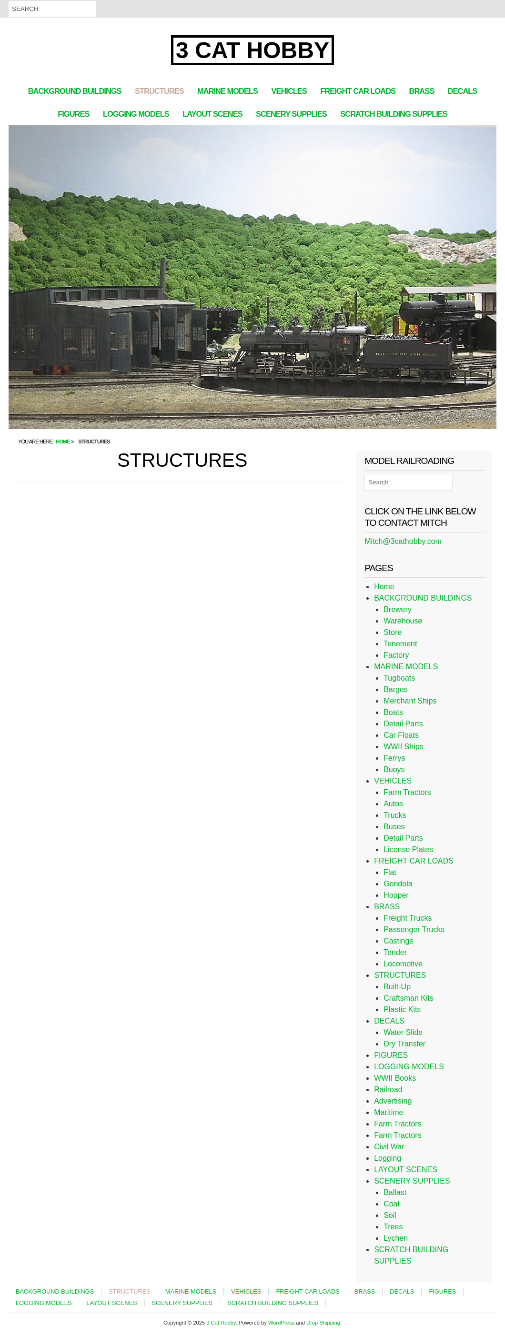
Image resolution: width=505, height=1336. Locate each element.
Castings (398, 941)
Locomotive (403, 964)
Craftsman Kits (409, 998)
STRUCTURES (159, 91)
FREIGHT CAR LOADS (357, 91)
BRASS (421, 91)
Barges (396, 689)
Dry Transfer (404, 1044)
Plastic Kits (402, 1009)
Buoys (394, 769)
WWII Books (395, 1078)
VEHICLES (288, 91)
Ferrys (394, 758)
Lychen (396, 1238)
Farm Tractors (407, 792)
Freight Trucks (408, 918)
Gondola (398, 884)
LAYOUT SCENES (212, 114)
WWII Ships (404, 747)
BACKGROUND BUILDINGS (74, 91)
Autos (393, 804)
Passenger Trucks (414, 929)
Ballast (395, 1192)
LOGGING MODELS (136, 114)
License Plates (408, 849)
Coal (391, 1204)
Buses (394, 827)
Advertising (393, 1101)
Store (393, 632)
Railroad (388, 1089)
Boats (393, 712)
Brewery (398, 609)
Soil (390, 1215)
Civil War (389, 1147)
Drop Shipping (323, 1323)
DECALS (462, 91)
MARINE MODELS (227, 91)
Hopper (396, 895)
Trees (393, 1227)
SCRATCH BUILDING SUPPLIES (393, 114)
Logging (387, 1158)
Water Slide (403, 1032)
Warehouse (403, 621)
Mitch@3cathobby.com (403, 541)
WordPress (281, 1323)
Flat (390, 872)
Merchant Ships (410, 701)
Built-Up (397, 987)
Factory (396, 655)
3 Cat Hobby (252, 50)
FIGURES (73, 114)
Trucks (395, 815)
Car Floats (401, 735)
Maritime (388, 1112)
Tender (395, 952)
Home (384, 587)
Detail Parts (403, 724)
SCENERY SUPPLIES (291, 114)
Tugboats (399, 678)
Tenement (400, 644)
